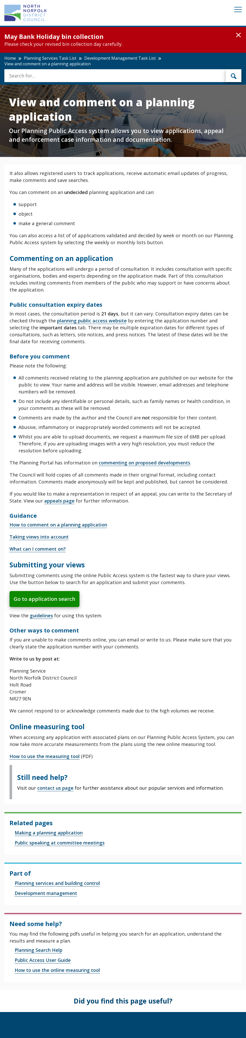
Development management (46, 893)
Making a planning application (49, 833)
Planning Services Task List (50, 58)
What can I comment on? (38, 549)
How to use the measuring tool (45, 756)
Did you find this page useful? (123, 1001)
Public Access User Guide (43, 960)
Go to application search (44, 598)
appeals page (59, 501)
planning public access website (92, 321)
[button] (238, 35)
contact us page (55, 788)
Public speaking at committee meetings (60, 843)
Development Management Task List (120, 58)
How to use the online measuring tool (57, 970)
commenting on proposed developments (144, 463)
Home (10, 58)
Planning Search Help (38, 950)
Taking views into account (39, 537)
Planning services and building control (57, 883)
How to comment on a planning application (58, 525)
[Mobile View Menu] (238, 10)
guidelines (41, 615)
